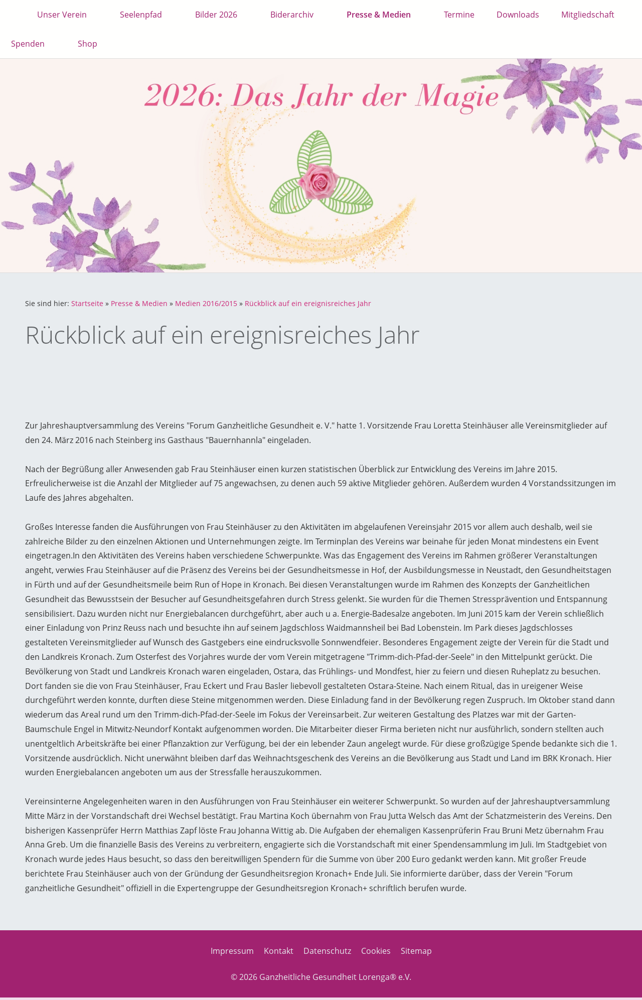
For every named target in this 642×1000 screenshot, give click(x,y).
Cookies (376, 950)
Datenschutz (327, 950)
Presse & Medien (139, 303)
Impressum (232, 950)
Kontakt (278, 950)
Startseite (87, 303)
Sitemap (416, 950)
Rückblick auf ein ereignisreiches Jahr (308, 303)
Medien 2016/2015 (206, 303)
